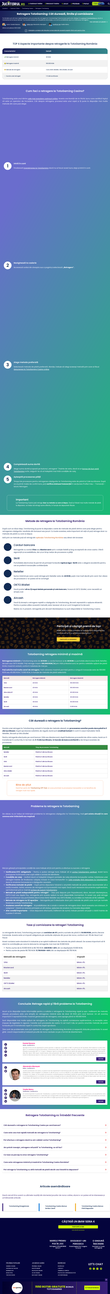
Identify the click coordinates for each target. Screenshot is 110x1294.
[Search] (109, 3)
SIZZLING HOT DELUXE (12, 1268)
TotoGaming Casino (27, 8)
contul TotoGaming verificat (84, 872)
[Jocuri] (62, 3)
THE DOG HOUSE (10, 1275)
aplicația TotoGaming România (49, 537)
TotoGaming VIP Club (39, 788)
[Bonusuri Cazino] (45, 3)
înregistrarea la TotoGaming (36, 168)
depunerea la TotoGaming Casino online (31, 369)
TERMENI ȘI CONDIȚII (63, 1270)
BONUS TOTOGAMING (54, 1288)
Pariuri (86, 4)
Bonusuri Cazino (53, 4)
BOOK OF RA (9, 1272)
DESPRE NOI (61, 1266)
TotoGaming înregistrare (19, 1206)
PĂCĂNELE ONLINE (36, 1266)
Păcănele (75, 4)
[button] (106, 1280)
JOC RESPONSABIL (63, 1275)
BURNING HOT (10, 1270)
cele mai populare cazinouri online (43, 98)
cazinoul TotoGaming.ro (89, 18)
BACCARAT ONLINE (37, 1275)
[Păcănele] (71, 3)
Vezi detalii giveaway (78, 1230)
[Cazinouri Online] (29, 3)
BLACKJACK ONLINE (37, 1270)
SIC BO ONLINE (36, 1272)
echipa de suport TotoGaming (44, 890)
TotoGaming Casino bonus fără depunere (92, 1207)
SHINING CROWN (10, 1266)
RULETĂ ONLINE (36, 1268)
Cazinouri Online (36, 4)
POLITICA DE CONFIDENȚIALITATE (67, 1272)
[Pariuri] (83, 3)
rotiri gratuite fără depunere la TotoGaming (87, 879)
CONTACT (60, 1268)
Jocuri (65, 4)
